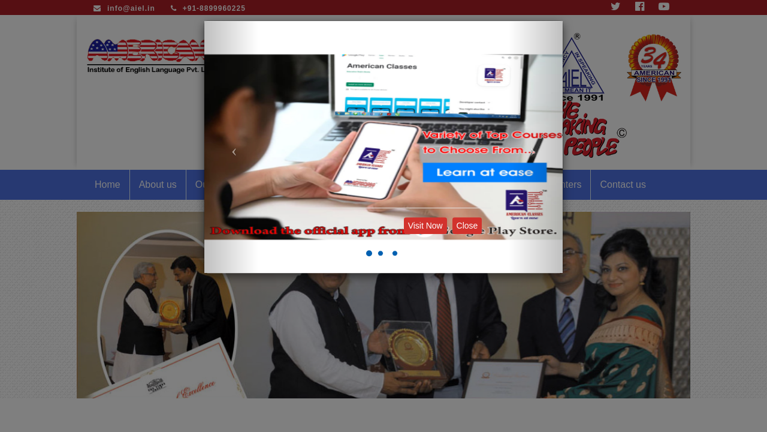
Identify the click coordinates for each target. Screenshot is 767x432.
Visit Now (425, 225)
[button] (231, 147)
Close (467, 225)
